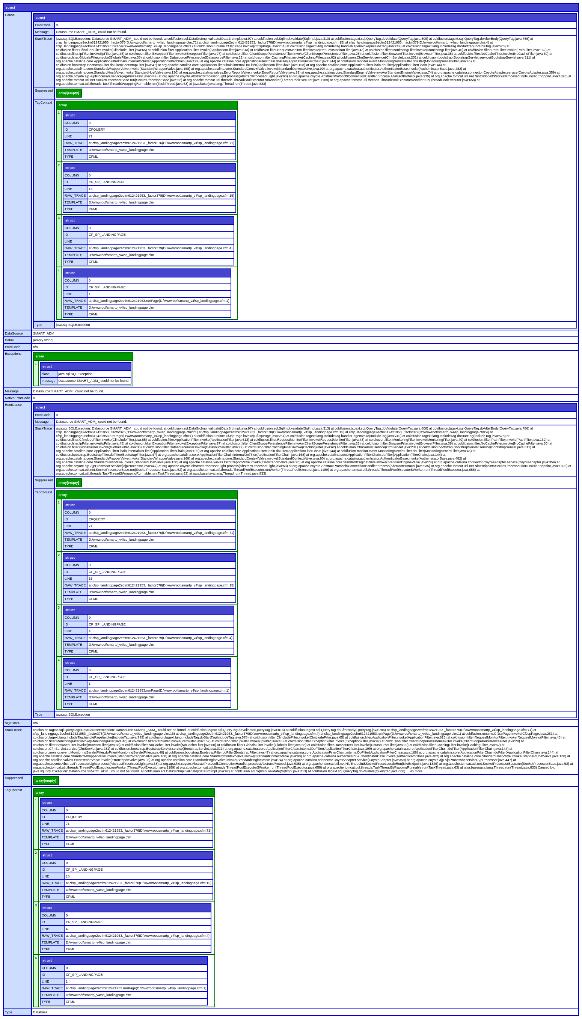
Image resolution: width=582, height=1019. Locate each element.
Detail (9, 340)
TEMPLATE (73, 150)
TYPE (69, 156)
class (46, 374)
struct (10, 7)
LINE (68, 136)
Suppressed (44, 90)
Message (42, 32)
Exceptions (13, 354)
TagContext (43, 102)
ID (66, 129)
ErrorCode (43, 25)
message (49, 381)
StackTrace (43, 39)
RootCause (13, 405)
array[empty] (69, 93)
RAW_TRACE (75, 143)
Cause (10, 15)
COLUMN (72, 123)
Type (38, 325)
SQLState (12, 723)
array (63, 105)
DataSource (14, 333)
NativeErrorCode (17, 398)
